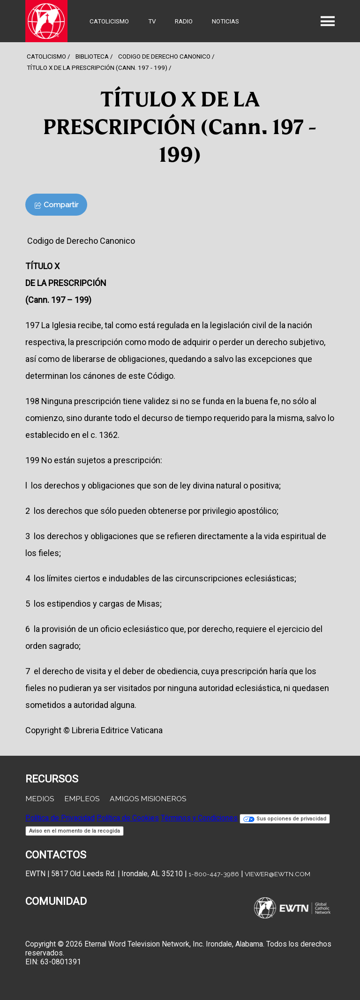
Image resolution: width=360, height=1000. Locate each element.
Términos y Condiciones (199, 817)
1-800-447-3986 (213, 874)
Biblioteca (92, 56)
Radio (184, 21)
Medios (39, 798)
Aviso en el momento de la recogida (74, 831)
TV (152, 21)
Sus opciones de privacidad (284, 819)
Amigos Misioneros (148, 798)
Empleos (81, 798)
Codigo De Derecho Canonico (164, 56)
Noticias (225, 21)
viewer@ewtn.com (277, 874)
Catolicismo (109, 21)
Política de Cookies (128, 817)
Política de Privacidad (60, 817)
